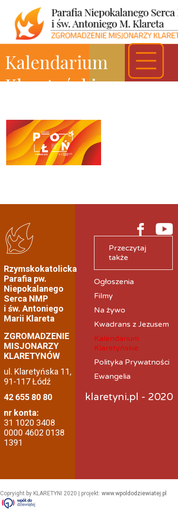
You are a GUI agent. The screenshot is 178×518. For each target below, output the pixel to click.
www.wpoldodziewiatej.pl (134, 493)
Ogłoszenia (114, 281)
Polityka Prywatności (131, 362)
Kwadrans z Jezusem (131, 324)
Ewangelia (112, 376)
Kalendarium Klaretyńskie (116, 343)
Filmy (103, 296)
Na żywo (109, 310)
